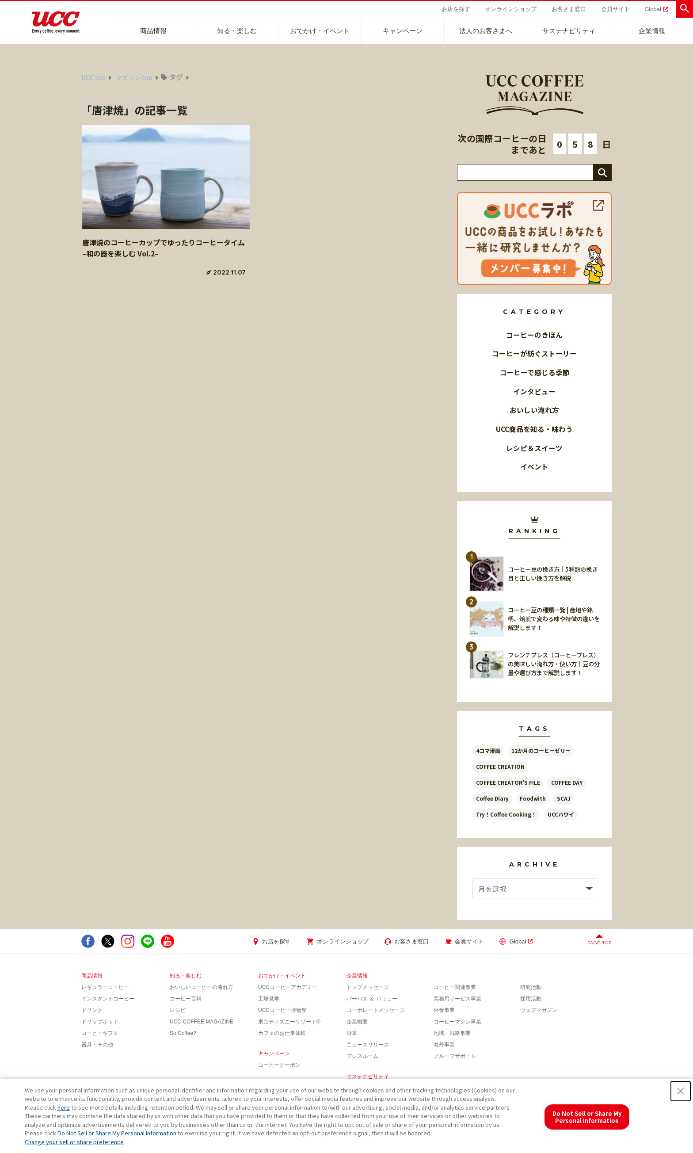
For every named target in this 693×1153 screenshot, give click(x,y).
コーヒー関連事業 (455, 987)
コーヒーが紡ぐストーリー (534, 353)
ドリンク (92, 1010)
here (63, 1107)
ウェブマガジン (538, 1010)
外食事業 (444, 1010)
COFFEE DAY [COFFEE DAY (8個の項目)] (567, 782)
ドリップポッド (99, 1022)
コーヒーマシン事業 (457, 1022)
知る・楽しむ (237, 30)
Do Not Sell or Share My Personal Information (116, 1133)
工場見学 (268, 999)
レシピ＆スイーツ (534, 448)
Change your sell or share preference (74, 1142)
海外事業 (444, 1045)
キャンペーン (403, 30)
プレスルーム (362, 1056)
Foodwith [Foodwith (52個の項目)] (533, 798)
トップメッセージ (367, 987)
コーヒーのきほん (534, 335)
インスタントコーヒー (107, 999)
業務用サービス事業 (457, 999)
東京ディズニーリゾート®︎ (289, 1022)
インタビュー (534, 391)
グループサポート (455, 1056)
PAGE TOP (599, 942)
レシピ (178, 1010)
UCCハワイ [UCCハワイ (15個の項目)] (561, 814)
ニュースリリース (367, 1045)
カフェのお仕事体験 (282, 1033)
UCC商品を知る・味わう (534, 429)
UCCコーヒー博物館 (282, 1010)
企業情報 (652, 30)
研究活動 (530, 987)
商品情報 (153, 30)
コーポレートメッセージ (375, 1010)
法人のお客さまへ (485, 30)
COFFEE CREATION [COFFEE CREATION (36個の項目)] (500, 766)
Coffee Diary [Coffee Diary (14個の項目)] (492, 798)
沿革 (351, 1033)
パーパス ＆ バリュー (371, 999)
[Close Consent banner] (680, 1091)
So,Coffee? (183, 1033)
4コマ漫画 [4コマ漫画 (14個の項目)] (488, 750)
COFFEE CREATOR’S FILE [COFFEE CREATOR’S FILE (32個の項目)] (508, 782)
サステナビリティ (568, 30)
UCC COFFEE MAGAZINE (201, 1022)
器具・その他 (97, 1045)
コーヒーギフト (99, 1033)
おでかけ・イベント (320, 30)
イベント (534, 467)
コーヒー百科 (186, 999)
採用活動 (530, 999)
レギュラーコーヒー (105, 987)
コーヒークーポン (279, 1065)
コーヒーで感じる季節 (534, 372)
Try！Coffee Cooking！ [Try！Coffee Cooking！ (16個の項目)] (506, 814)
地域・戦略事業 (452, 1033)
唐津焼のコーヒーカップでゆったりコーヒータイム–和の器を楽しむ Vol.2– (163, 248)
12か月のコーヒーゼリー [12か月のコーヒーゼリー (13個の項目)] (541, 750)
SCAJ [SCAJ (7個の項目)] (564, 798)
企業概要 (357, 1022)
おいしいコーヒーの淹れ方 (201, 987)
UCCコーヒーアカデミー (287, 987)
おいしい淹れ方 (534, 410)
